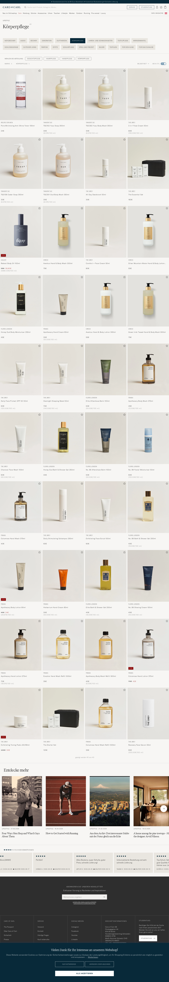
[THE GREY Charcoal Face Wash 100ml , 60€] (21, 445)
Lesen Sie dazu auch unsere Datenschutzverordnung (84, 902)
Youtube (74, 935)
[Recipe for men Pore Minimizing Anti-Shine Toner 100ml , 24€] (21, 101)
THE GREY (131, 122)
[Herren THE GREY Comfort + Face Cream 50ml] (106, 232)
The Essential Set (135, 195)
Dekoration (47, 41)
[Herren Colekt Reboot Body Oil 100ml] (21, 232)
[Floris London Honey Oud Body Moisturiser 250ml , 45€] (21, 308)
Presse (6, 939)
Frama (45, 329)
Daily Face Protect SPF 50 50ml (14, 401)
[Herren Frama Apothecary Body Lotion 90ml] (21, 576)
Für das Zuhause (146, 47)
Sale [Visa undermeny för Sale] (19, 13)
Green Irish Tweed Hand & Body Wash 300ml (147, 332)
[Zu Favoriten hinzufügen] (39, 71)
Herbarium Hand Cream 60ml (55, 607)
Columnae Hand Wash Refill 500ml (101, 745)
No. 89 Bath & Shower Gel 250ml (142, 538)
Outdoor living (29, 47)
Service (132, 7)
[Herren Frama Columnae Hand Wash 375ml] (21, 507)
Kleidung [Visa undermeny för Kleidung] (26, 13)
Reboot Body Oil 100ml (10, 263)
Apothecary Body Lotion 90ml (13, 607)
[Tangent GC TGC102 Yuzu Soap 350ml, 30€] (63, 101)
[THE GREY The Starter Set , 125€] (63, 721)
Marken (72, 13)
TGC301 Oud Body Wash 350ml (56, 195)
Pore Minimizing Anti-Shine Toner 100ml (18, 126)
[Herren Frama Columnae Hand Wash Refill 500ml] (106, 713)
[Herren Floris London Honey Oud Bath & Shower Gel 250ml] (63, 438)
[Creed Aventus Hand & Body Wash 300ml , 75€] (63, 239)
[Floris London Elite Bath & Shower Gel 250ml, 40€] (106, 583)
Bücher (34, 41)
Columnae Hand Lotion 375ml (141, 676)
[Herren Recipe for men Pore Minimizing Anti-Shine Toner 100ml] (21, 94)
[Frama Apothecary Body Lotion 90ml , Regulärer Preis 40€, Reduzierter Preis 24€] (21, 583)
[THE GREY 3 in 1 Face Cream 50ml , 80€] (148, 101)
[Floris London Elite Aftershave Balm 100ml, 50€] (106, 377)
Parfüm (44, 47)
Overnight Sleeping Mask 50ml (56, 401)
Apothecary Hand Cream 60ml (56, 332)
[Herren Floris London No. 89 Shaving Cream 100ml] (148, 576)
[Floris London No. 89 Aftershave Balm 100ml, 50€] (106, 445)
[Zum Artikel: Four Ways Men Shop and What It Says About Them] (22, 808)
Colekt (3, 260)
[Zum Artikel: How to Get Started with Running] (66, 808)
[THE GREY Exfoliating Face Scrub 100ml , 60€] (106, 514)
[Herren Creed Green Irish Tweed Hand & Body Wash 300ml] (148, 301)
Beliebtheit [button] (143, 64)
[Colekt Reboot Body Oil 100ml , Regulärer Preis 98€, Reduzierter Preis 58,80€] (21, 239)
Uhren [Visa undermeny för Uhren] (50, 13)
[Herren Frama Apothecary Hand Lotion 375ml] (21, 644)
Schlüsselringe (11, 47)
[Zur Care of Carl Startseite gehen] (12, 7)
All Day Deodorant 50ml (96, 195)
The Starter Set (49, 745)
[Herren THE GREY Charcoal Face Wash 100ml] (21, 438)
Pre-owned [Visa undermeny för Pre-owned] (95, 13)
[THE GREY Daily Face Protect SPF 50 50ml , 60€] (21, 377)
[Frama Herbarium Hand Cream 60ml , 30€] (63, 583)
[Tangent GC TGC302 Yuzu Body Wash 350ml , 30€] (106, 101)
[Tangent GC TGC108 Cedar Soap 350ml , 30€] (21, 170)
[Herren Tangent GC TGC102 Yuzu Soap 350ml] (63, 94)
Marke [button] (8, 64)
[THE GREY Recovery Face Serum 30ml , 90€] (148, 721)
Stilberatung (146, 7)
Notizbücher (10, 41)
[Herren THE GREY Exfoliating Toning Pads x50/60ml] (21, 713)
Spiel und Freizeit (86, 47)
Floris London (6, 329)
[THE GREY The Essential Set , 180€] (148, 170)
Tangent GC (47, 122)
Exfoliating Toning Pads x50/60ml (15, 745)
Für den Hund (128, 47)
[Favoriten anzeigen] (161, 7)
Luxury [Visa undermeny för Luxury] (103, 13)
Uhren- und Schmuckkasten (101, 41)
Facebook (75, 931)
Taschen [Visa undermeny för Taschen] (57, 13)
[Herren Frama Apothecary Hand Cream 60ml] (63, 301)
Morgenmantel (139, 41)
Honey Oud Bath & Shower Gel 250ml (59, 470)
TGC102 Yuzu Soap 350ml (54, 126)
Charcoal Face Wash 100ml (12, 470)
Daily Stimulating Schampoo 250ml (58, 538)
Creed (45, 260)
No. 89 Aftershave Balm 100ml (98, 470)
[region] (84, 863)
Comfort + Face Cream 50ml (98, 263)
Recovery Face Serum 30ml (139, 745)
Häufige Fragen (43, 935)
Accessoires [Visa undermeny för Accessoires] (42, 13)
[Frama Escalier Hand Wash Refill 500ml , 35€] (63, 652)
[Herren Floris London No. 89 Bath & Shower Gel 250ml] (148, 507)
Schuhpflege (68, 47)
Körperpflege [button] (23, 64)
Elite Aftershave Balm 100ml (98, 401)
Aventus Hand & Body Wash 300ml (58, 263)
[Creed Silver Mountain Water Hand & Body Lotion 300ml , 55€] (148, 239)
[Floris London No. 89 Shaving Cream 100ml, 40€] (148, 583)
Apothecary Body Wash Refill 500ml (101, 676)
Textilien (113, 47)
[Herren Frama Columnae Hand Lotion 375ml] (148, 644)
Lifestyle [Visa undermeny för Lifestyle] (64, 13)
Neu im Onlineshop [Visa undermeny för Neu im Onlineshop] (10, 13)
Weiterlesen (93, 957)
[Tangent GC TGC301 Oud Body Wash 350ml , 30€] (63, 170)
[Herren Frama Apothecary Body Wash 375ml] (148, 369)
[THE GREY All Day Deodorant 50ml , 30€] (106, 170)
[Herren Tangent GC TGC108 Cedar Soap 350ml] (21, 163)
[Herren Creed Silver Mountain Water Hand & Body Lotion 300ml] (148, 232)
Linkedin (74, 939)
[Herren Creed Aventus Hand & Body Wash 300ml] (63, 232)
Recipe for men (7, 122)
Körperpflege (77, 41)
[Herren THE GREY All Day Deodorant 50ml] (106, 163)
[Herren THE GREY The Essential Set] (148, 163)
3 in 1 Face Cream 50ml (138, 126)
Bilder (101, 47)
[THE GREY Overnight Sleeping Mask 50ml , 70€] (63, 377)
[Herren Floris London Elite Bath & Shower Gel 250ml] (106, 576)
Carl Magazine (157, 13)
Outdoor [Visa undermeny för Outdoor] (79, 13)
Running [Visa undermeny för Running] (87, 13)
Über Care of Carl (10, 931)
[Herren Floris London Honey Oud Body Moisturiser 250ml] (21, 301)
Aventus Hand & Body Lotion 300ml (101, 332)
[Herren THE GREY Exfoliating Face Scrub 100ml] (106, 507)
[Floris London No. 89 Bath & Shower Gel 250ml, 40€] (148, 514)
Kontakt (40, 931)
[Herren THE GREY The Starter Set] (63, 713)
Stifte (55, 47)
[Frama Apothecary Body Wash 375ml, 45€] (148, 377)
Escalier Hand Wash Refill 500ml (57, 676)
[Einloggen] (157, 7)
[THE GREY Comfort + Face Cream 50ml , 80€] (106, 239)
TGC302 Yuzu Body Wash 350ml (99, 126)
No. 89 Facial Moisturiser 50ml (141, 470)
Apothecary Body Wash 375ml (140, 401)
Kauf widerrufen (43, 939)
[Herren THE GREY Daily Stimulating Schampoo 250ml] (63, 507)
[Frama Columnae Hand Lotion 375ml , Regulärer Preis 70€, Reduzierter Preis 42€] (148, 652)
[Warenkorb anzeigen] (165, 7)
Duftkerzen (62, 41)
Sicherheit (7, 935)
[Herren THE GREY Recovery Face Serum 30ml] (148, 713)
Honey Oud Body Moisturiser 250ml (16, 332)
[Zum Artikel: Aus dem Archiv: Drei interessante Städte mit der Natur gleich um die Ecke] (110, 808)
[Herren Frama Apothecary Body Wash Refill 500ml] (106, 644)
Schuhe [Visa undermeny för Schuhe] (33, 13)
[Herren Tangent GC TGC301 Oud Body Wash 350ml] (63, 163)
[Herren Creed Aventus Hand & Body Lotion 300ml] (106, 301)
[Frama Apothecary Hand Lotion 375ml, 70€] (21, 652)
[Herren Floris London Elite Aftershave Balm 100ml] (106, 369)
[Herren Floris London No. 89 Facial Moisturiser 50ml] (148, 438)
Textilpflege (123, 41)
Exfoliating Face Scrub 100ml (98, 538)
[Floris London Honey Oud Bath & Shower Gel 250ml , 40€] (63, 445)
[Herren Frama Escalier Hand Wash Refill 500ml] (63, 644)
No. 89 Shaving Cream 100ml (140, 607)
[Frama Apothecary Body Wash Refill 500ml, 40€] (106, 652)
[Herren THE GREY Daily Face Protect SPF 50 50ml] (21, 369)
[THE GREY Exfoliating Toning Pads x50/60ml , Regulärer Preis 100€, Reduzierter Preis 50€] (21, 721)
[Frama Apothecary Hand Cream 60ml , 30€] (63, 308)
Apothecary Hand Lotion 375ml (14, 676)
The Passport (9, 927)
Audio (23, 41)
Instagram (75, 927)
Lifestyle (6, 20)
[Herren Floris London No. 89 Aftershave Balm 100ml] (106, 438)
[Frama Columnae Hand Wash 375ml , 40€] (21, 514)
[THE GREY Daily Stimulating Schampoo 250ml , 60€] (63, 514)
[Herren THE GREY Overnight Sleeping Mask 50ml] (63, 369)
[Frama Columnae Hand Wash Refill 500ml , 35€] (106, 721)
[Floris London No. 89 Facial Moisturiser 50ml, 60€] (148, 445)
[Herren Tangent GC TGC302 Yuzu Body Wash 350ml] (106, 94)
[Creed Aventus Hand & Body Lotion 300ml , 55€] (106, 308)
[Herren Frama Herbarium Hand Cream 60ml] (63, 576)
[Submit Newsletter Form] (104, 897)
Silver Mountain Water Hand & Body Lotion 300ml (146, 263)
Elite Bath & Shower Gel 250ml (99, 607)
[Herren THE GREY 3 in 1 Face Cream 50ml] (148, 94)
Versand (41, 927)
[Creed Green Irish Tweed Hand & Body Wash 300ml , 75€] (148, 308)
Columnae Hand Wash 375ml (13, 538)
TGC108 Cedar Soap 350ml (12, 195)
